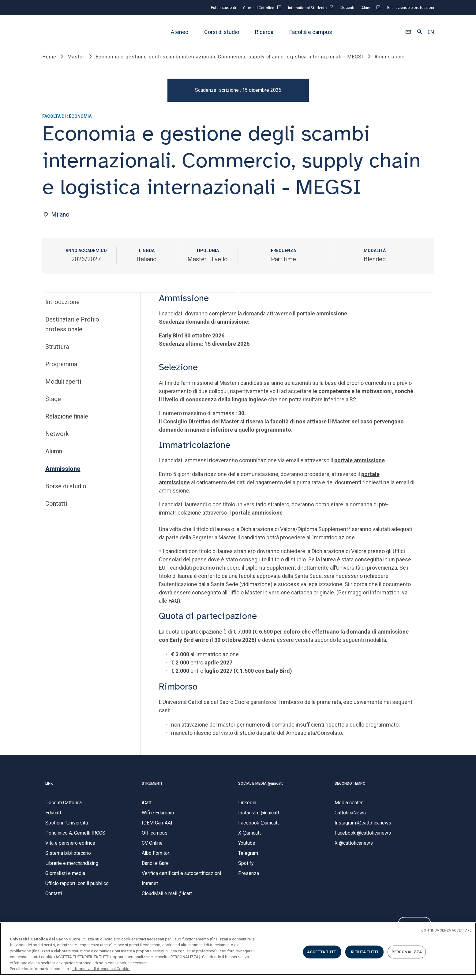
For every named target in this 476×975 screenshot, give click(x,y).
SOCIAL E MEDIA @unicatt (260, 790)
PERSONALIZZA (407, 952)
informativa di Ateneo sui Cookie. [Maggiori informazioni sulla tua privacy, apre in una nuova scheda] (101, 968)
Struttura (57, 353)
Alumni (54, 457)
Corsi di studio (221, 32)
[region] (238, 948)
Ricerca (264, 32)
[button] (408, 32)
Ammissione (63, 475)
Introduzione (62, 308)
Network (57, 440)
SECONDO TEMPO (350, 790)
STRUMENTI (152, 790)
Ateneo (179, 32)
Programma (61, 370)
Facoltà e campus (310, 32)
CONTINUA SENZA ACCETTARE (446, 930)
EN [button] (431, 32)
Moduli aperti (63, 388)
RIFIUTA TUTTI (364, 952)
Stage (53, 405)
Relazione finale (66, 422)
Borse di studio (65, 492)
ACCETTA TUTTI (322, 952)
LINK (49, 790)
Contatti (56, 510)
